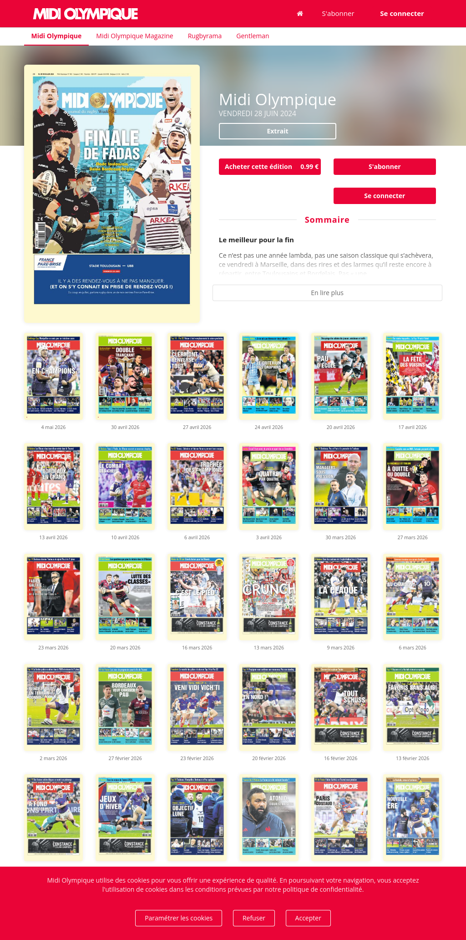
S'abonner (338, 13)
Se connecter (384, 195)
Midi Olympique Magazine (134, 35)
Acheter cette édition (273, 166)
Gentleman (252, 35)
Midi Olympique (56, 35)
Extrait (277, 131)
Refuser (254, 918)
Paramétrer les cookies (179, 918)
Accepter (308, 918)
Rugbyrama (205, 35)
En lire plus (327, 292)
